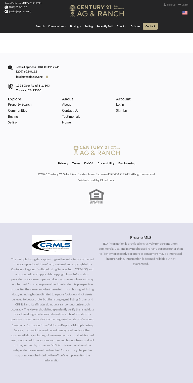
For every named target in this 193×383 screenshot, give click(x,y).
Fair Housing (126, 163)
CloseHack (107, 180)
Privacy (63, 163)
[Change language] (184, 12)
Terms (76, 163)
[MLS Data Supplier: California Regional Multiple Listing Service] (52, 245)
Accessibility (106, 163)
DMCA (88, 163)
